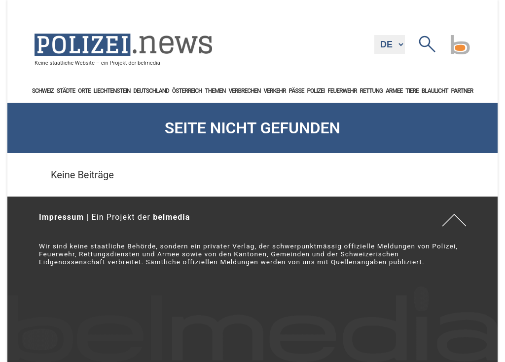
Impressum (61, 217)
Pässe (296, 90)
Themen (215, 90)
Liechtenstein (111, 90)
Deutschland (151, 90)
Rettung (371, 90)
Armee (394, 90)
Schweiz (43, 90)
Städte (66, 90)
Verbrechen (244, 90)
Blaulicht (435, 90)
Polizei (316, 90)
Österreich (187, 90)
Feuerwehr (342, 90)
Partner (462, 90)
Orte (84, 90)
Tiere (412, 90)
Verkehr (274, 90)
